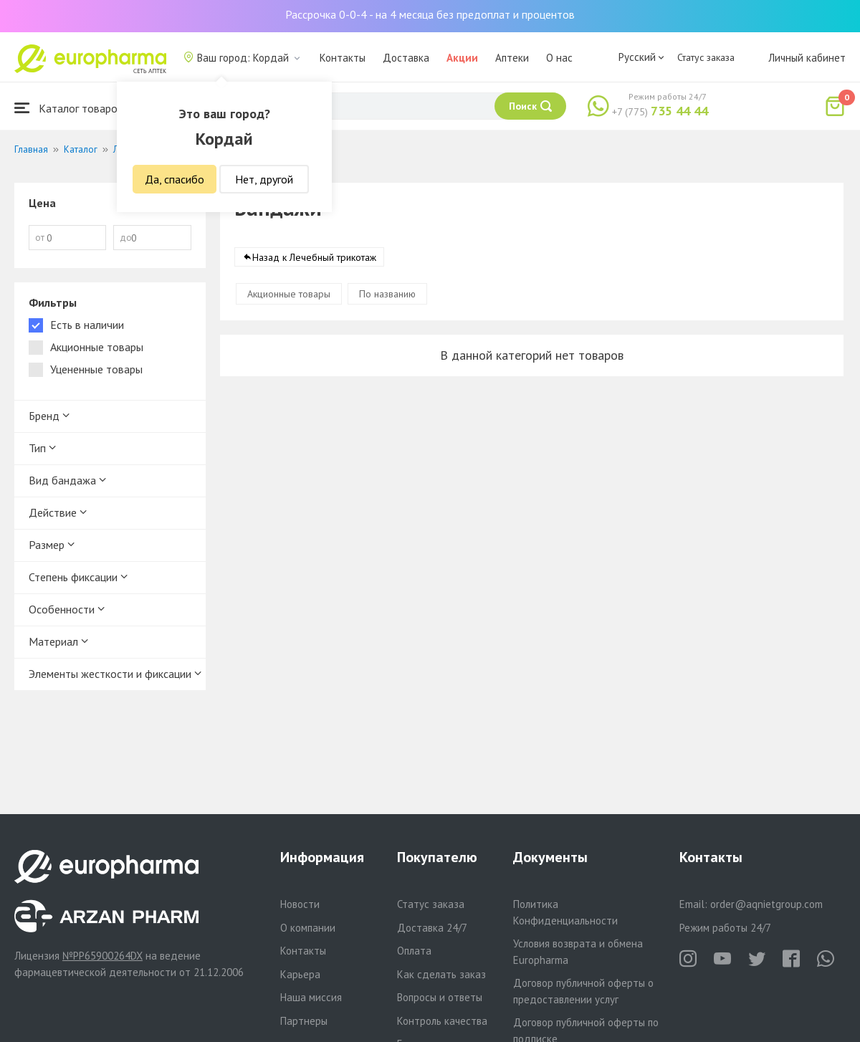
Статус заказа (706, 57)
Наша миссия (311, 997)
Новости (300, 904)
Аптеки (512, 57)
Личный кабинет (807, 57)
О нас (559, 57)
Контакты (343, 57)
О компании (307, 928)
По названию (387, 293)
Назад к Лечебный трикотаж (314, 257)
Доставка (406, 57)
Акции (462, 57)
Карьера (300, 974)
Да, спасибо (174, 179)
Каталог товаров (68, 107)
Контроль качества (442, 1021)
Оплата (414, 950)
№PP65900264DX (102, 955)
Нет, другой (264, 179)
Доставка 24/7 (432, 928)
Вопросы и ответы (439, 997)
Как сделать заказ (441, 974)
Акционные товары (288, 293)
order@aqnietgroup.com (766, 904)
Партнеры (304, 1021)
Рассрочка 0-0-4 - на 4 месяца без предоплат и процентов (430, 14)
